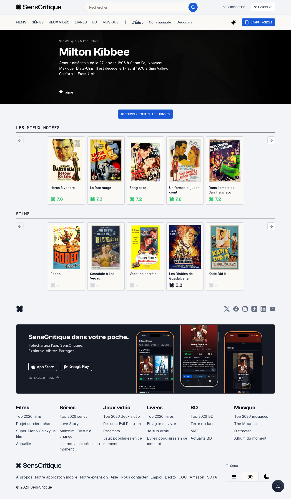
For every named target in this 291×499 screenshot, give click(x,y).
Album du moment (250, 438)
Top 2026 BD (202, 416)
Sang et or (138, 188)
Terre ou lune (202, 423)
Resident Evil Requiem (122, 423)
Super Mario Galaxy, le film (36, 434)
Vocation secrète (143, 274)
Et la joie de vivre (161, 423)
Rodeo (55, 274)
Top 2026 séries (73, 416)
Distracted (242, 431)
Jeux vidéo (116, 408)
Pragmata (111, 431)
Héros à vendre (62, 188)
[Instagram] (245, 310)
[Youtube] (272, 310)
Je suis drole (158, 431)
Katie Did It (217, 274)
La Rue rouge (100, 188)
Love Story (69, 423)
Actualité (23, 443)
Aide (114, 477)
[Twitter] (227, 310)
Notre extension (94, 477)
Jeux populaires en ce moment (122, 441)
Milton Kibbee (89, 41)
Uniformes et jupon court (184, 190)
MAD (195, 431)
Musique (244, 408)
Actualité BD (201, 438)
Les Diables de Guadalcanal (181, 276)
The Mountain (246, 423)
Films (22, 408)
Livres (155, 408)
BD (194, 408)
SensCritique (67, 41)
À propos (24, 477)
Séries (67, 408)
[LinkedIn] (263, 310)
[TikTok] (254, 310)
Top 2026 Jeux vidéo (121, 416)
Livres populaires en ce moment (167, 441)
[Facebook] (236, 310)
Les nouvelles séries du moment (80, 446)
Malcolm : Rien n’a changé (75, 434)
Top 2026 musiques (251, 416)
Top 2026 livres (160, 416)
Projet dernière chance (35, 423)
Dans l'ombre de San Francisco (222, 190)
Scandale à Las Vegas (102, 276)
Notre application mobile (56, 477)
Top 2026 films (29, 416)
